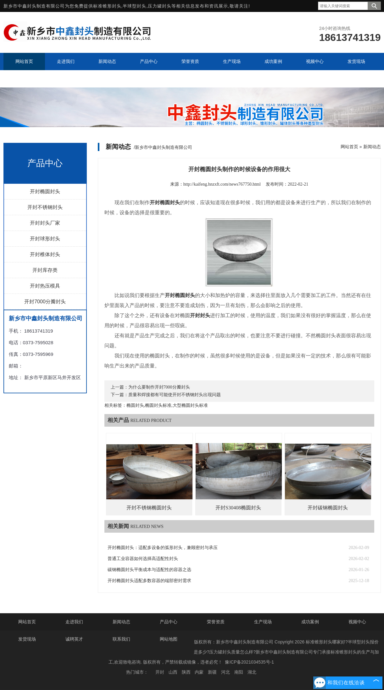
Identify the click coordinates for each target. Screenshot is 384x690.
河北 (225, 672)
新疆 (212, 672)
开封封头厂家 (45, 223)
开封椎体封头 (45, 254)
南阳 (238, 672)
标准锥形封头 (107, 5)
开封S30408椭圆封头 (238, 507)
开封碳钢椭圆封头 (328, 507)
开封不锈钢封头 (45, 207)
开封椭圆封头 (45, 191)
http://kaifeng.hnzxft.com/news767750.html (222, 184)
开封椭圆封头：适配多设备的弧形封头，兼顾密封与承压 (163, 547)
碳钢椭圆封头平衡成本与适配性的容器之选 (149, 569)
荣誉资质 (216, 621)
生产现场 (263, 621)
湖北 (252, 672)
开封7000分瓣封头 (45, 301)
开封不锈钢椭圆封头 (149, 507)
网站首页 (349, 146)
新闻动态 (372, 146)
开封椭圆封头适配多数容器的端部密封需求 (149, 580)
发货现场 (27, 639)
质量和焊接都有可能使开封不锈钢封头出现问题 (174, 394)
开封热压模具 (45, 286)
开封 (159, 672)
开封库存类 (45, 270)
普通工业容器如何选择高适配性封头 (143, 558)
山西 (173, 672)
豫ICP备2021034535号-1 (249, 662)
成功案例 (310, 621)
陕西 (186, 672)
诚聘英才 (74, 639)
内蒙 (199, 672)
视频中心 (357, 621)
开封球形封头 (45, 238)
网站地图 (168, 639)
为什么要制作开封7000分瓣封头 (159, 387)
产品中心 (168, 621)
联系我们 (121, 639)
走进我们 (74, 621)
